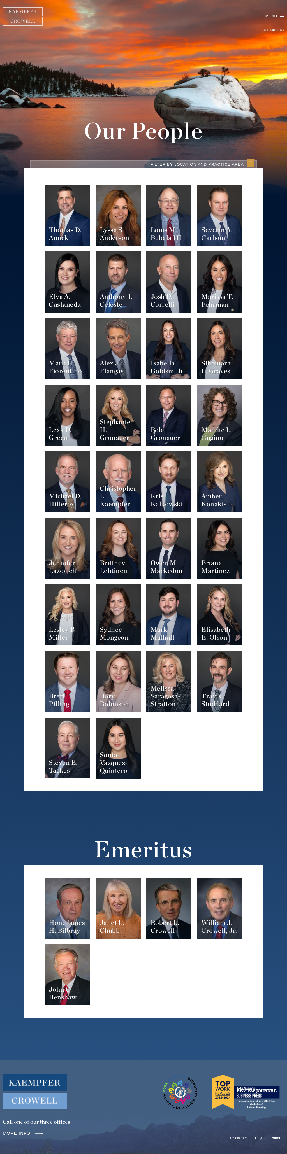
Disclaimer (238, 1138)
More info (23, 1133)
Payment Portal (267, 1138)
